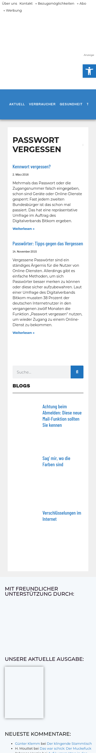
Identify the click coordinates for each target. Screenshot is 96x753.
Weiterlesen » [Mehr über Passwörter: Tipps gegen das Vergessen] (24, 333)
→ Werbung (12, 10)
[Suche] (77, 372)
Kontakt (26, 3)
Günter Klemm (27, 743)
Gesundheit (71, 104)
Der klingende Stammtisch (69, 743)
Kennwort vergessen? (32, 166)
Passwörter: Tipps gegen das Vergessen (48, 243)
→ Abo (81, 3)
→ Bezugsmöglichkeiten (54, 3)
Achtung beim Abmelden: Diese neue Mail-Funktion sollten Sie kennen (62, 415)
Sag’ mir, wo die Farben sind (56, 461)
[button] (89, 71)
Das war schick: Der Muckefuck (65, 748)
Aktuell (17, 104)
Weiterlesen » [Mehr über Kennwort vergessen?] (24, 229)
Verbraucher (42, 104)
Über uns (9, 3)
